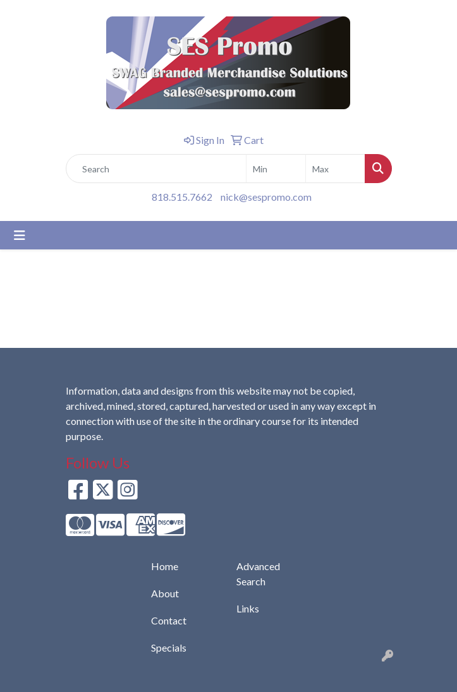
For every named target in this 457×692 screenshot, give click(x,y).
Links (247, 608)
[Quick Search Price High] (335, 168)
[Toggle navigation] (19, 235)
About (165, 593)
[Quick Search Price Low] (276, 168)
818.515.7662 (182, 197)
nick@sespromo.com (266, 197)
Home (164, 566)
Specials (168, 647)
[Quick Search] (156, 168)
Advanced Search (258, 573)
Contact (168, 620)
